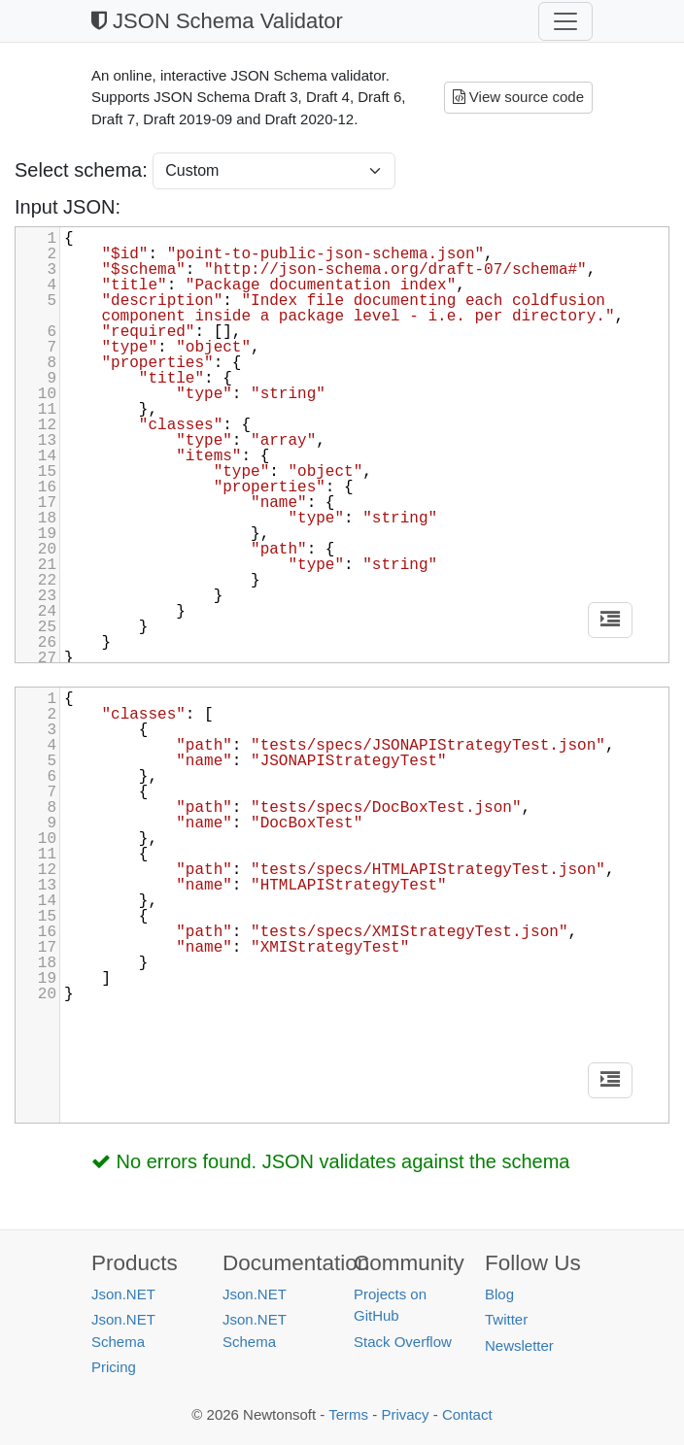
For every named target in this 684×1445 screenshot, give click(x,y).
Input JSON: (67, 207)
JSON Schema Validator (217, 21)
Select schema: (84, 170)
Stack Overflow (403, 1341)
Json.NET (123, 1294)
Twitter (506, 1319)
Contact (467, 1414)
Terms (348, 1414)
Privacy (404, 1414)
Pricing (113, 1367)
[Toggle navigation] (565, 21)
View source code (518, 96)
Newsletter (519, 1345)
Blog (499, 1294)
